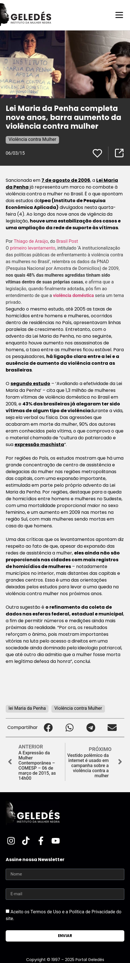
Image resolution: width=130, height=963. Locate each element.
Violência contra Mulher (32, 139)
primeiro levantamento (32, 248)
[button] (48, 727)
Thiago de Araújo (31, 241)
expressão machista (39, 444)
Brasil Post (67, 241)
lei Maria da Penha (27, 708)
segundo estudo (30, 383)
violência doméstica (73, 295)
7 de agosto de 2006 (65, 180)
